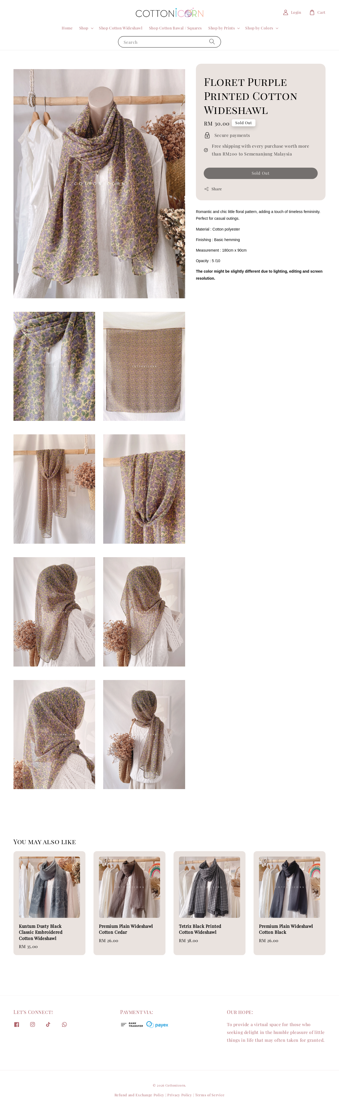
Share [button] (213, 188)
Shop (83, 28)
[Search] (212, 41)
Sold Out (260, 173)
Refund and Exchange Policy (139, 1095)
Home (67, 28)
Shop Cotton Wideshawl (121, 28)
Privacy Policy (179, 1095)
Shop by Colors (259, 28)
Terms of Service (209, 1095)
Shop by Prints (221, 28)
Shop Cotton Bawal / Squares (175, 28)
